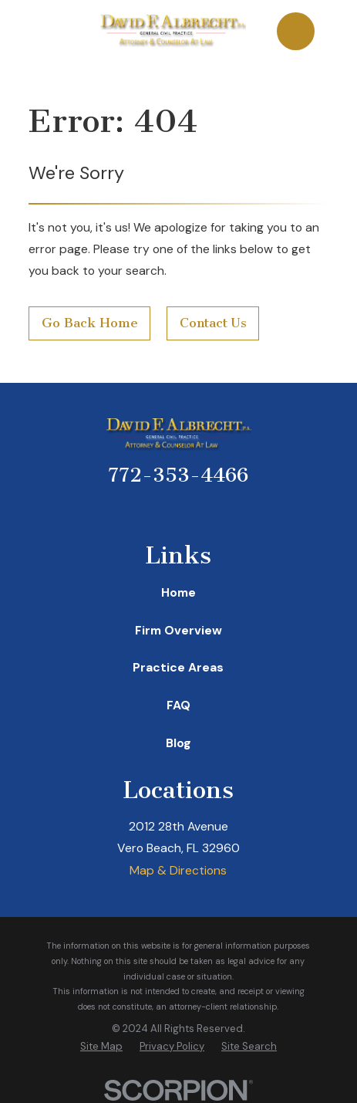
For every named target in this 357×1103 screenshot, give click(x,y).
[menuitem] (101, 1046)
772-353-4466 (178, 475)
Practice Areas (178, 667)
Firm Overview (178, 630)
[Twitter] (195, 511)
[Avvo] (161, 511)
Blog (178, 743)
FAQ (178, 705)
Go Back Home (90, 322)
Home (178, 592)
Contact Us (213, 322)
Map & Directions (178, 870)
